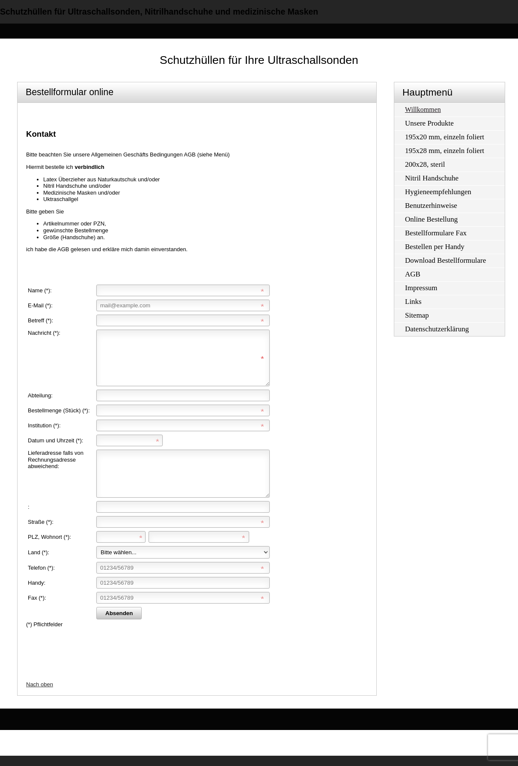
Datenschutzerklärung (437, 329)
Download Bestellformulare (445, 260)
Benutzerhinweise (431, 205)
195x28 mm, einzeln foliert (444, 151)
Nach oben (39, 694)
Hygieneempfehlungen (438, 192)
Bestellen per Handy (434, 247)
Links (413, 301)
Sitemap (417, 315)
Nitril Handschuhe (431, 178)
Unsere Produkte (429, 123)
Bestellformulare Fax (436, 233)
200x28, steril (425, 164)
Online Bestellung (431, 219)
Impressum (421, 288)
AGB (412, 274)
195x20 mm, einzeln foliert (444, 137)
